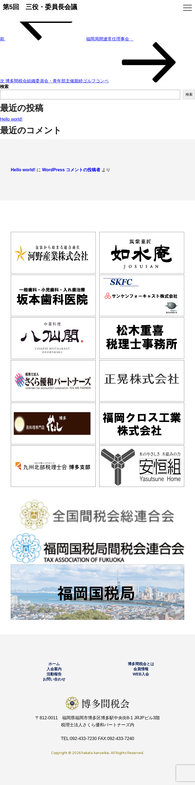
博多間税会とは (141, 664)
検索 (4, 86)
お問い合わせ (54, 679)
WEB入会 (141, 674)
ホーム (54, 664)
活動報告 (54, 674)
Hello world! (11, 119)
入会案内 (54, 669)
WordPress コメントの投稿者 (71, 170)
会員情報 (140, 669)
